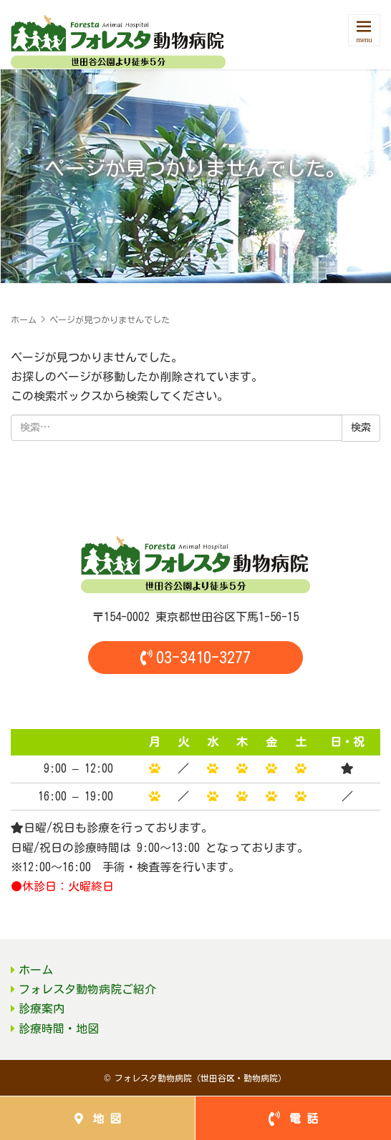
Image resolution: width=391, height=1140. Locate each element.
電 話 (293, 1118)
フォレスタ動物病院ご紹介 (87, 989)
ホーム (24, 319)
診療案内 (41, 1008)
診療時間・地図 (59, 1028)
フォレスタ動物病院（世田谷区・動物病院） (200, 1078)
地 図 (97, 1118)
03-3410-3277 (195, 657)
